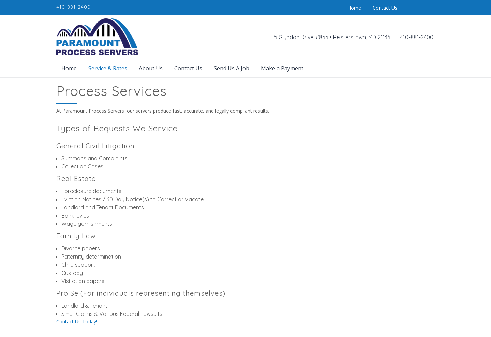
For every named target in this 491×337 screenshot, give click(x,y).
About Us (151, 68)
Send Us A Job (231, 68)
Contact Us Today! (76, 321)
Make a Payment (282, 68)
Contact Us (385, 7)
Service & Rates (107, 68)
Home (354, 7)
